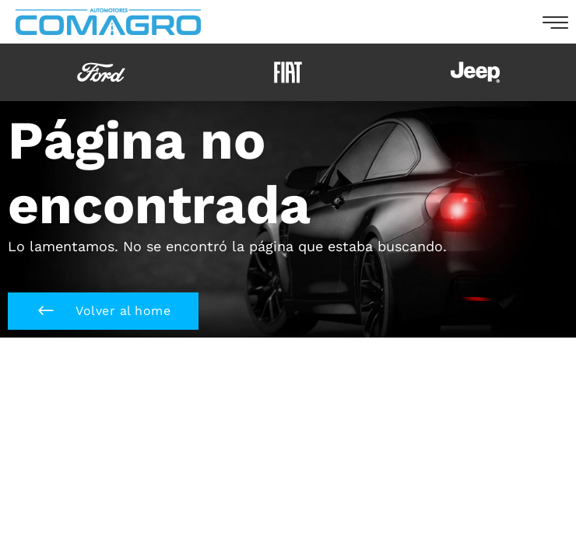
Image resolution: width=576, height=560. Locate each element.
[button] (103, 311)
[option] (101, 72)
